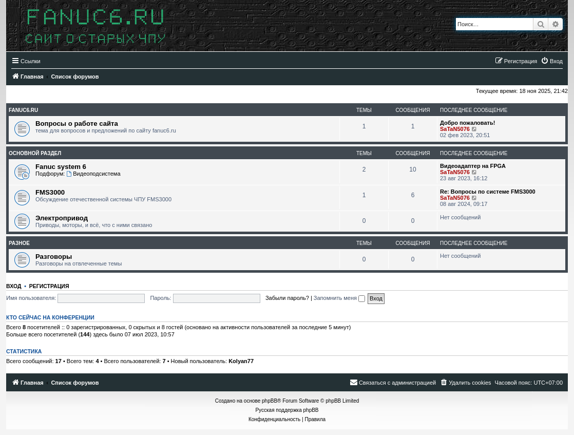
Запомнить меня (339, 298)
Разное (19, 243)
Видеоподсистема (93, 174)
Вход (13, 286)
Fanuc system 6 (60, 167)
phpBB (269, 401)
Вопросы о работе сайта (76, 123)
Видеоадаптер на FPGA (473, 166)
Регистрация (49, 286)
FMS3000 (50, 192)
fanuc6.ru (23, 110)
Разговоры (53, 256)
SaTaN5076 (455, 129)
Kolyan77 (241, 361)
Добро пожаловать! (467, 123)
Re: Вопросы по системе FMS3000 (487, 191)
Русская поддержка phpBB (286, 410)
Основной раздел (35, 153)
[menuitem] (552, 61)
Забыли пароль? (287, 298)
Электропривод (61, 218)
